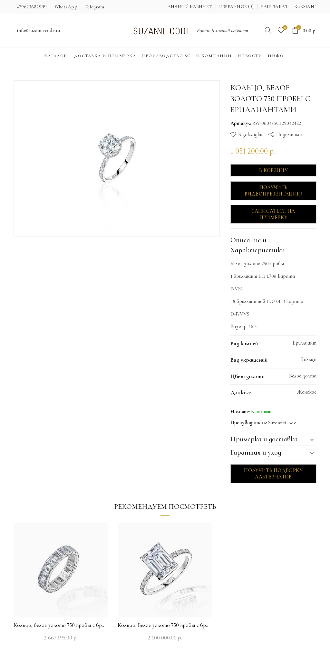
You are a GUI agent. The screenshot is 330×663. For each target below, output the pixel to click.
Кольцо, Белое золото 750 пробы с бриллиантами (165, 625)
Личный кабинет (190, 6)
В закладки (250, 134)
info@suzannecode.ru (38, 30)
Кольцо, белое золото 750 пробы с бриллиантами (61, 625)
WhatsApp (65, 7)
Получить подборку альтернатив (273, 473)
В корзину (273, 170)
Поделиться (289, 134)
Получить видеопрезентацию (274, 190)
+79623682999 (32, 7)
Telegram (94, 7)
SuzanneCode (282, 422)
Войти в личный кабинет (222, 31)
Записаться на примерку (273, 214)
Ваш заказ (274, 6)
